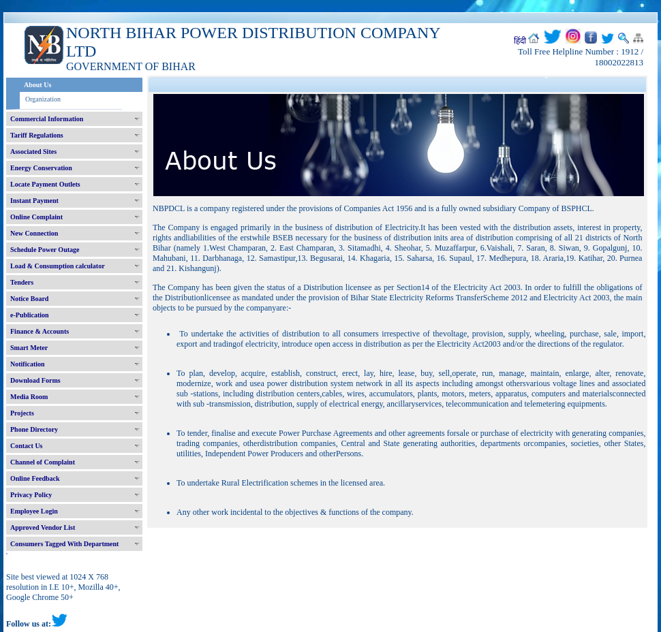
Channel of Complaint (42, 462)
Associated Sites (33, 151)
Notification (27, 364)
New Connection (34, 233)
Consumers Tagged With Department (64, 544)
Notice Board (29, 298)
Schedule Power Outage (44, 249)
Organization (43, 99)
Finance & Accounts (39, 331)
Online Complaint (36, 217)
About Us (37, 85)
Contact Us (26, 445)
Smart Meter (29, 347)
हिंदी (520, 41)
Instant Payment (34, 200)
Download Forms (35, 380)
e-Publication (29, 315)
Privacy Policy (31, 495)
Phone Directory (34, 429)
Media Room (29, 396)
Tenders (21, 282)
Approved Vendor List (42, 527)
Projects (22, 413)
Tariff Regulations (36, 135)
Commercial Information (46, 119)
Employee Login (34, 511)
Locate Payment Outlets (45, 184)
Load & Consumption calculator (57, 266)
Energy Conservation (41, 168)
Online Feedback (35, 478)
